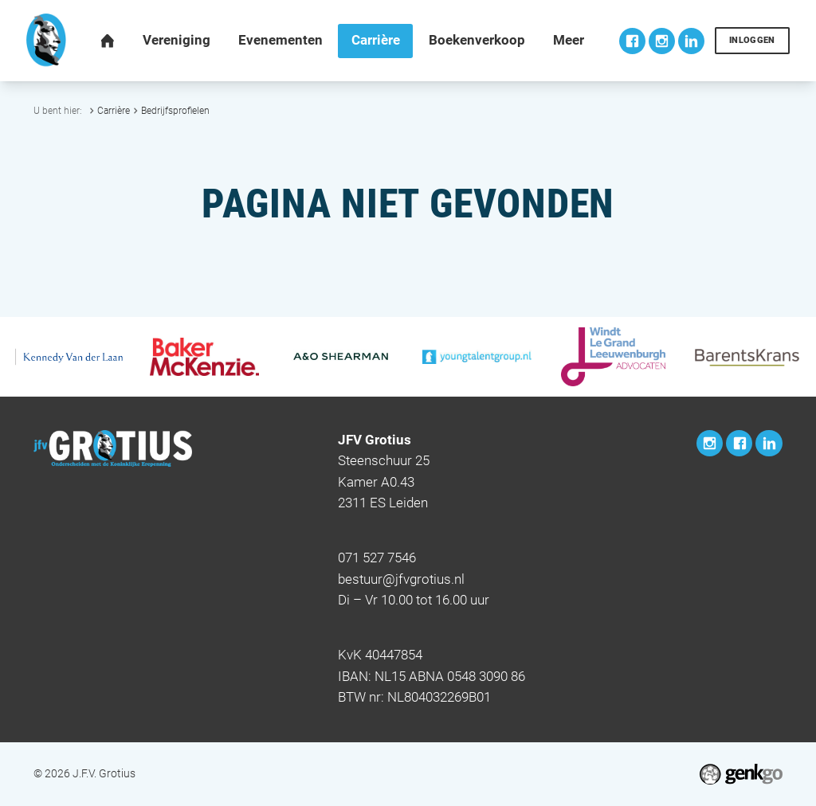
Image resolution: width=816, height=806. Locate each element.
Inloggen (752, 40)
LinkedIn (691, 41)
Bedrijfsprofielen (175, 110)
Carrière (113, 110)
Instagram (662, 41)
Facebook (632, 41)
